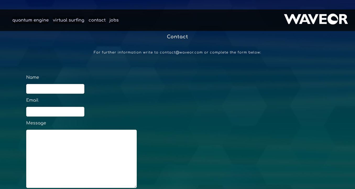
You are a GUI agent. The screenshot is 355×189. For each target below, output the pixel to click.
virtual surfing (68, 20)
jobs (114, 20)
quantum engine (30, 20)
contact (97, 20)
